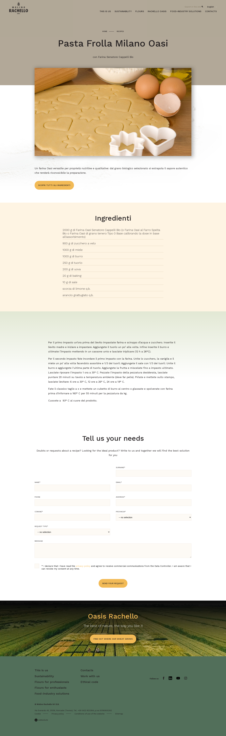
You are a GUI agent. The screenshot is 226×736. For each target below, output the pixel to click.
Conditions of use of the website (89, 714)
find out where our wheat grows (113, 639)
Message (39, 541)
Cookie (38, 714)
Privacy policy (57, 714)
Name (37, 482)
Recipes (120, 31)
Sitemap (119, 714)
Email (119, 482)
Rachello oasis (157, 11)
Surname (120, 467)
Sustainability (123, 11)
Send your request (113, 583)
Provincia (121, 512)
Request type (41, 526)
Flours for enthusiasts (50, 687)
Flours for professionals (52, 682)
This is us (105, 11)
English (210, 7)
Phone (37, 497)
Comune (39, 512)
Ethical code (89, 682)
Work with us (90, 676)
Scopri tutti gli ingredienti (54, 185)
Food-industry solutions (185, 11)
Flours (139, 11)
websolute (41, 720)
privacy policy (83, 566)
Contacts (211, 11)
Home (104, 31)
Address (120, 497)
